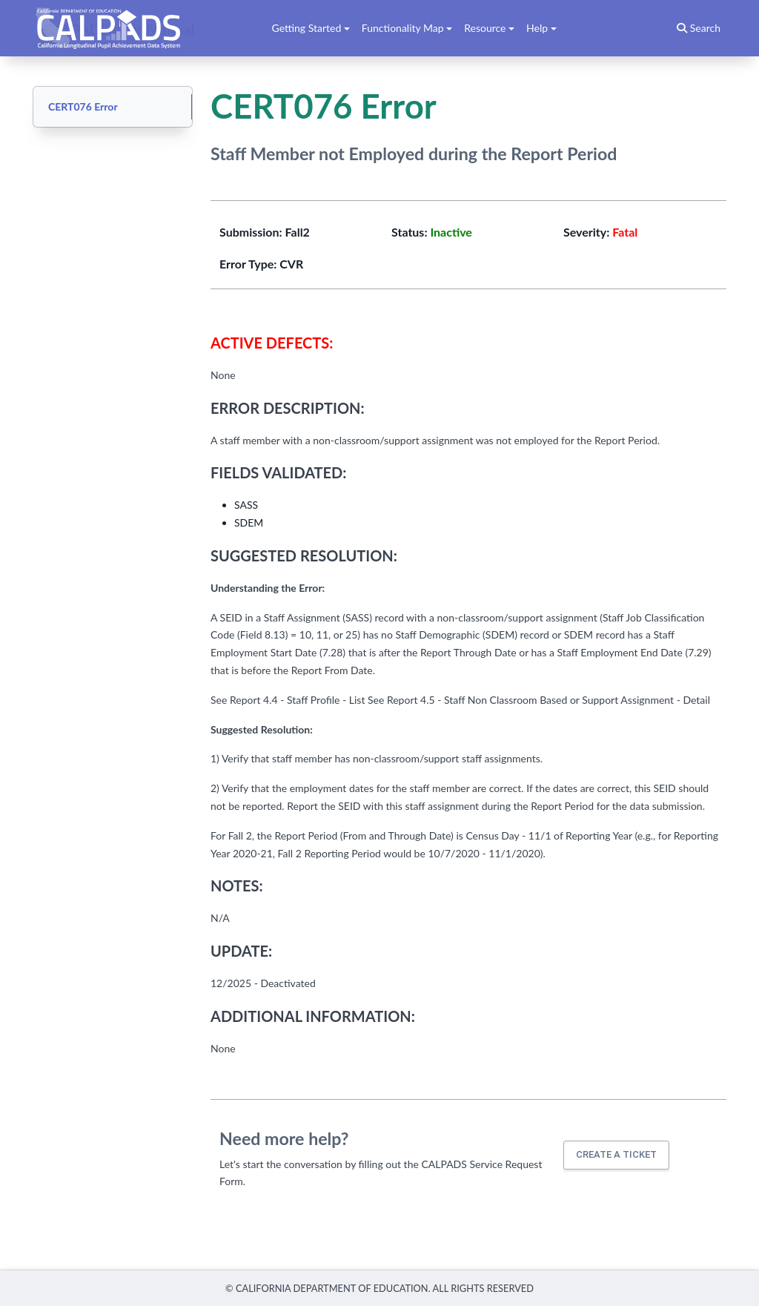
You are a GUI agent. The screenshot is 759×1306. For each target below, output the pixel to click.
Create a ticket (616, 1154)
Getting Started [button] (307, 28)
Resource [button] (485, 28)
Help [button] (537, 28)
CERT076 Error (83, 106)
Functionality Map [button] (403, 28)
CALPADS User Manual (119, 28)
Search (698, 28)
